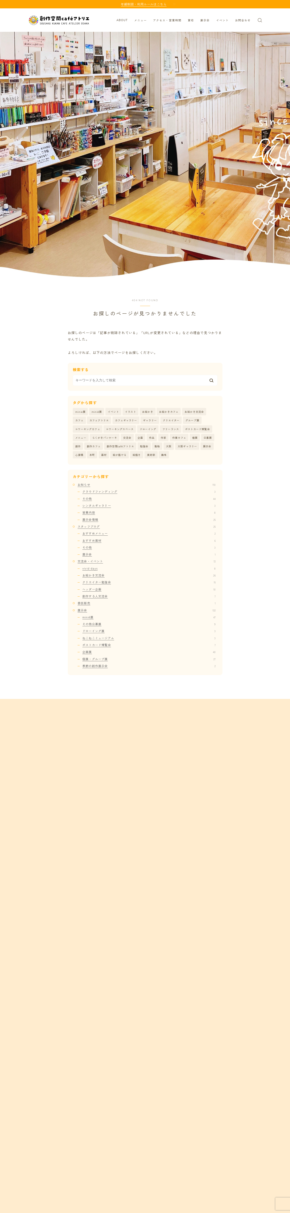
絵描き (137, 455)
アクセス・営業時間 (167, 20)
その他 (149, 499)
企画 (140, 438)
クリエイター (171, 420)
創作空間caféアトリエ (120, 446)
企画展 (149, 652)
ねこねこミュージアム (149, 638)
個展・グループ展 (149, 659)
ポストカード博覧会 (197, 429)
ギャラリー (150, 420)
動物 (157, 446)
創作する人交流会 (149, 596)
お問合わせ (243, 20)
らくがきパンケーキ (104, 438)
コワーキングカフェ (87, 429)
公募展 (208, 438)
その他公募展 (149, 624)
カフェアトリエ (99, 420)
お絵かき (147, 411)
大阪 (168, 446)
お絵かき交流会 (194, 411)
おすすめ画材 (149, 541)
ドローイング (148, 429)
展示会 (205, 20)
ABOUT (122, 20)
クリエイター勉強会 (149, 582)
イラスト (130, 411)
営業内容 (149, 513)
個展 (195, 438)
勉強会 (144, 446)
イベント (222, 20)
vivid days (149, 568)
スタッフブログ (147, 527)
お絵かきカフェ (168, 411)
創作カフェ (94, 446)
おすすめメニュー (149, 534)
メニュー (140, 20)
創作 (78, 446)
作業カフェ (179, 438)
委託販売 (147, 603)
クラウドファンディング (149, 492)
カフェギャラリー (126, 420)
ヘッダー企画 (149, 589)
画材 (104, 455)
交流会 (127, 438)
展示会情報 (149, 520)
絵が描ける (119, 455)
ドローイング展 (149, 631)
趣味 (164, 455)
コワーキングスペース (120, 429)
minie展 (80, 411)
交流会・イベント (147, 562)
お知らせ (147, 485)
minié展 (97, 411)
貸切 (191, 20)
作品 (152, 438)
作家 (163, 438)
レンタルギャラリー (149, 506)
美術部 (151, 455)
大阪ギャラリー (187, 446)
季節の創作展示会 (149, 666)
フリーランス (170, 429)
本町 (92, 455)
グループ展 (192, 420)
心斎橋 (79, 455)
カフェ (79, 420)
